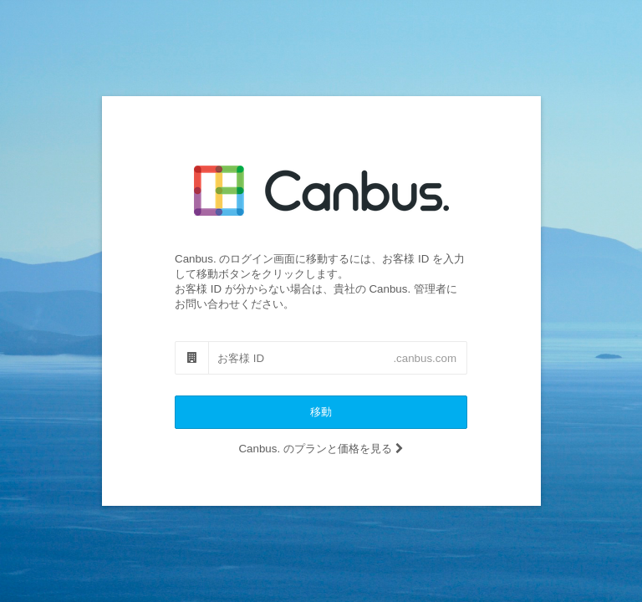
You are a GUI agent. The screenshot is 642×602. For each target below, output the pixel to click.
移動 (321, 412)
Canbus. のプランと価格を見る (320, 448)
